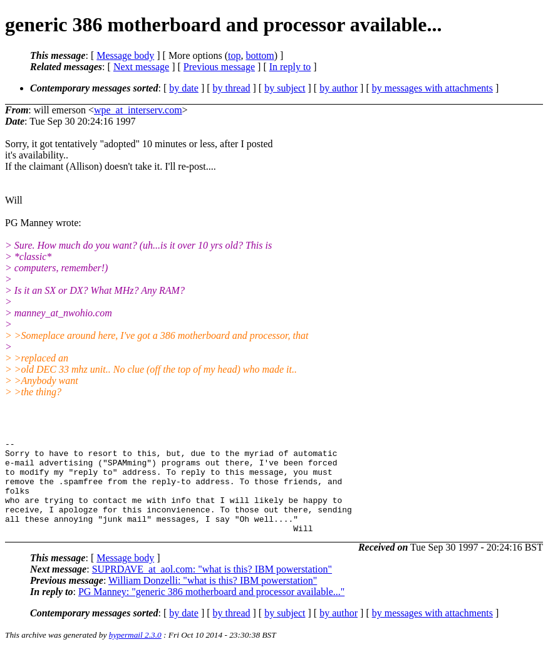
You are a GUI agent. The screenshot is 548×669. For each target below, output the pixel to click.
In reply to (290, 66)
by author (338, 88)
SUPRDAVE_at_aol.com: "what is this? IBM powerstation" (212, 588)
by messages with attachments (432, 88)
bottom (260, 55)
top (234, 55)
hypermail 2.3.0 (135, 653)
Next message (141, 66)
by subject (284, 88)
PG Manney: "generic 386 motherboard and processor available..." (211, 610)
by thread (232, 88)
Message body (125, 55)
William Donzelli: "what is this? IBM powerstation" (212, 599)
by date (184, 88)
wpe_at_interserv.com (138, 110)
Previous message (219, 66)
